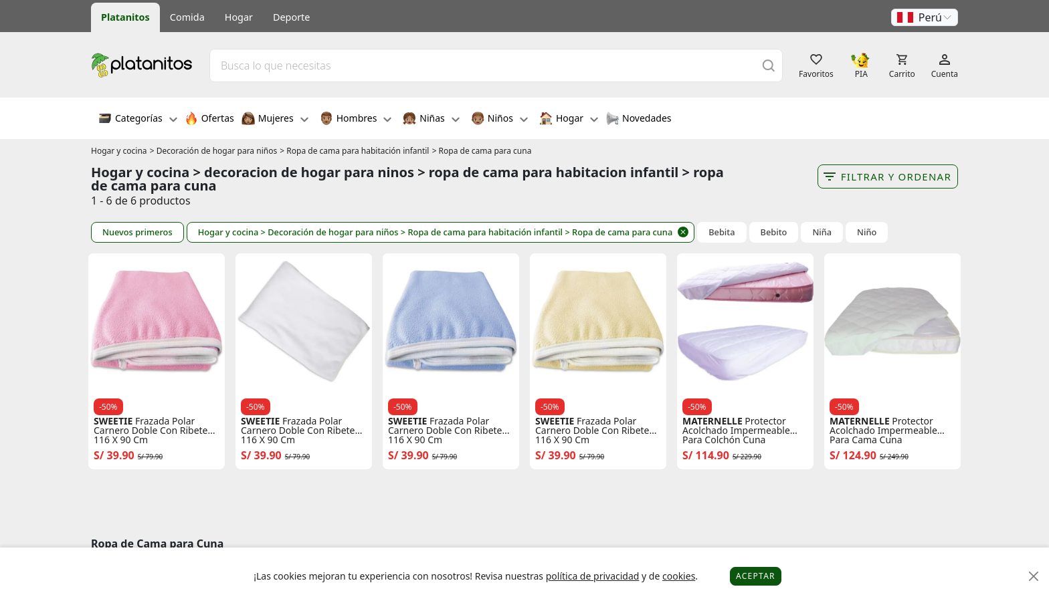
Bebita (721, 232)
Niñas (431, 120)
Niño (866, 232)
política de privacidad (593, 576)
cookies (678, 576)
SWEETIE (113, 421)
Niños (499, 120)
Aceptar (755, 576)
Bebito (774, 232)
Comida (187, 17)
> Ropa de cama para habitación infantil (354, 150)
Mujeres (275, 120)
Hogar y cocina (119, 150)
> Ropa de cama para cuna (482, 150)
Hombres (356, 120)
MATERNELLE (712, 421)
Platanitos (125, 17)
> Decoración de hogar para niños (213, 150)
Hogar (239, 17)
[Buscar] (768, 65)
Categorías (137, 120)
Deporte (291, 17)
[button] (924, 17)
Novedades (638, 120)
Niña (822, 232)
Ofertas (209, 120)
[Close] (1034, 577)
